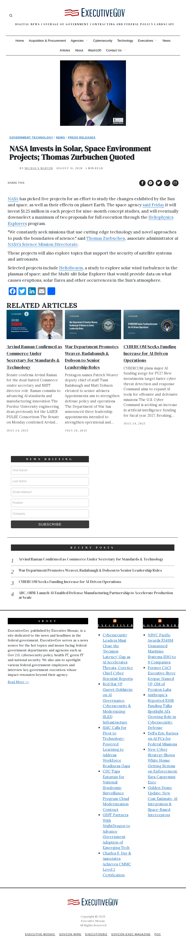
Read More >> (18, 676)
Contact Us (114, 50)
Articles (65, 50)
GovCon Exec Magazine (130, 928)
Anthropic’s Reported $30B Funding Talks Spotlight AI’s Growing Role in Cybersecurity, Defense (162, 705)
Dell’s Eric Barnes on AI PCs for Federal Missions (163, 733)
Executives (145, 40)
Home (20, 40)
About (79, 50)
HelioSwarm (71, 268)
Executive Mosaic (40, 928)
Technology (125, 40)
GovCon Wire (70, 928)
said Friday (153, 205)
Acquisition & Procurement (47, 40)
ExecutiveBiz (119, 620)
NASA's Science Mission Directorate (43, 244)
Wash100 (94, 50)
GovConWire (162, 620)
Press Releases (82, 137)
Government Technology (31, 137)
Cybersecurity (102, 40)
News (166, 40)
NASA (13, 198)
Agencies (77, 40)
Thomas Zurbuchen (105, 238)
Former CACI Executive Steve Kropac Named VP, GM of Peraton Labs (162, 673)
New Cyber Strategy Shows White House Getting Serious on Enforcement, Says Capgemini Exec (163, 760)
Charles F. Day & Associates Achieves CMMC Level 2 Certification (117, 858)
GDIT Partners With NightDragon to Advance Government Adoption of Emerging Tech (116, 825)
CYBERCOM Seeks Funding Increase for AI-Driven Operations (150, 353)
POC (158, 928)
